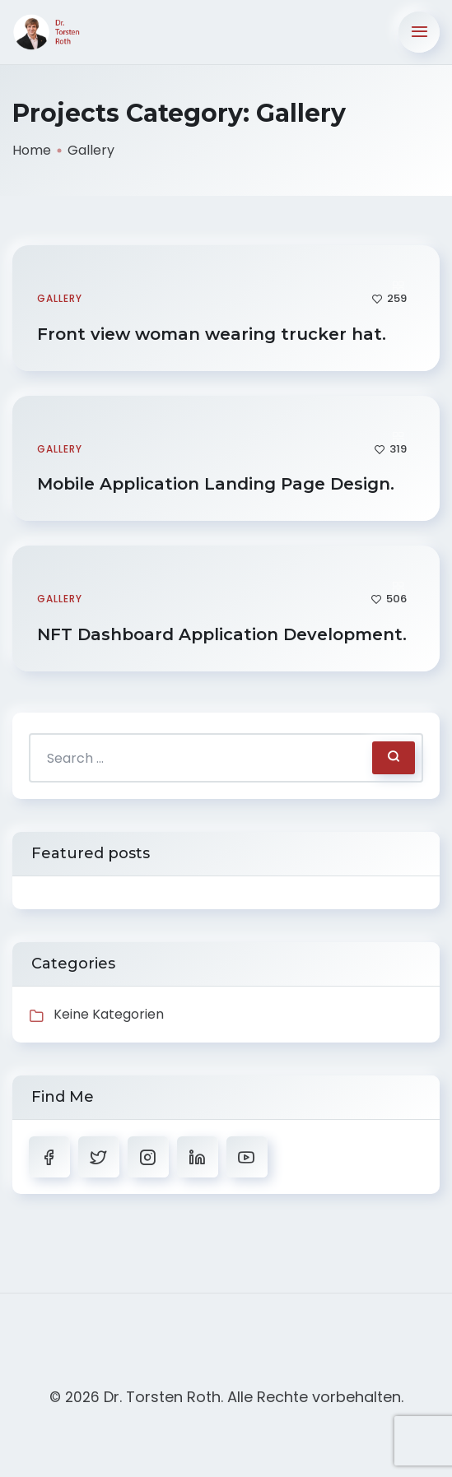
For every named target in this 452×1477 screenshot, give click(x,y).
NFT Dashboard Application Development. (224, 634)
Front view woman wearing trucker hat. (214, 334)
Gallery (59, 298)
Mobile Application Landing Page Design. (218, 484)
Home (31, 150)
